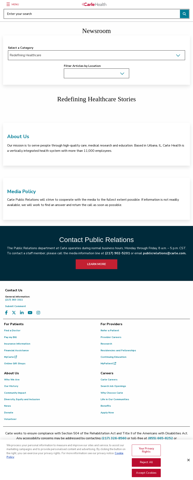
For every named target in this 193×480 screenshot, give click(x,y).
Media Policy (21, 191)
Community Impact (15, 392)
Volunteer (10, 419)
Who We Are (12, 379)
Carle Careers (109, 379)
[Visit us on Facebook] (6, 313)
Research (106, 343)
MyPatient (108, 363)
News (7, 405)
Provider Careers (111, 337)
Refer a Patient (110, 330)
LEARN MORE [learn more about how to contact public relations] (96, 264)
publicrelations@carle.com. (164, 253)
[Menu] (8, 4)
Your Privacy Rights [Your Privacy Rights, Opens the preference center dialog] (146, 454)
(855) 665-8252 (160, 438)
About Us (18, 136)
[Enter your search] (96, 14)
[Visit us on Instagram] (38, 313)
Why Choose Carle (112, 392)
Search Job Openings (113, 386)
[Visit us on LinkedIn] (22, 313)
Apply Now (107, 412)
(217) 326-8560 (113, 438)
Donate (8, 412)
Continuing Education (113, 357)
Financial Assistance (16, 350)
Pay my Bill (10, 337)
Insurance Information (17, 343)
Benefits (106, 405)
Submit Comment (15, 306)
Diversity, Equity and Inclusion (22, 399)
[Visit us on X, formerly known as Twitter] (14, 313)
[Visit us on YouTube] (30, 313)
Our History (11, 386)
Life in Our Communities (115, 399)
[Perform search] (184, 14)
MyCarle (10, 357)
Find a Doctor (12, 330)
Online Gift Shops (15, 363)
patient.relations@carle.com (96, 443)
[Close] (188, 464)
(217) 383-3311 (97, 298)
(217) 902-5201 (117, 253)
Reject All (146, 467)
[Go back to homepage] (94, 4)
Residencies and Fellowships (118, 350)
